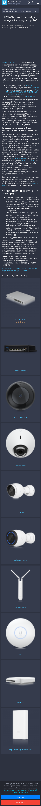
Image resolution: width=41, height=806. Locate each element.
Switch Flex (20, 702)
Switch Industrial (20, 370)
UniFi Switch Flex (8, 63)
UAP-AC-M (34, 88)
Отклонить (20, 802)
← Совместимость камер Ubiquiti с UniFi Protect (19, 268)
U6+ (20, 655)
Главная (5, 9)
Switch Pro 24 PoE (20, 320)
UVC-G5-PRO (14, 92)
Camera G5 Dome (20, 465)
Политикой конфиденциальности (25, 791)
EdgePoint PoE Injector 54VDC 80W (20, 750)
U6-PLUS (28, 85)
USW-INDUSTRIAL (19, 158)
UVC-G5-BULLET (26, 92)
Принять (20, 797)
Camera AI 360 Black (20, 418)
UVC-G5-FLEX (20, 94)
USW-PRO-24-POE (28, 161)
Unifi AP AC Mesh (20, 607)
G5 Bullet (21, 513)
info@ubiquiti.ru (14, 4)
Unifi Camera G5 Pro (20, 560)
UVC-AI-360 (30, 96)
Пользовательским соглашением (16, 790)
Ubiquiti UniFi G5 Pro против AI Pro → (15, 271)
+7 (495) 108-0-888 (14, 2)
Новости (13, 9)
